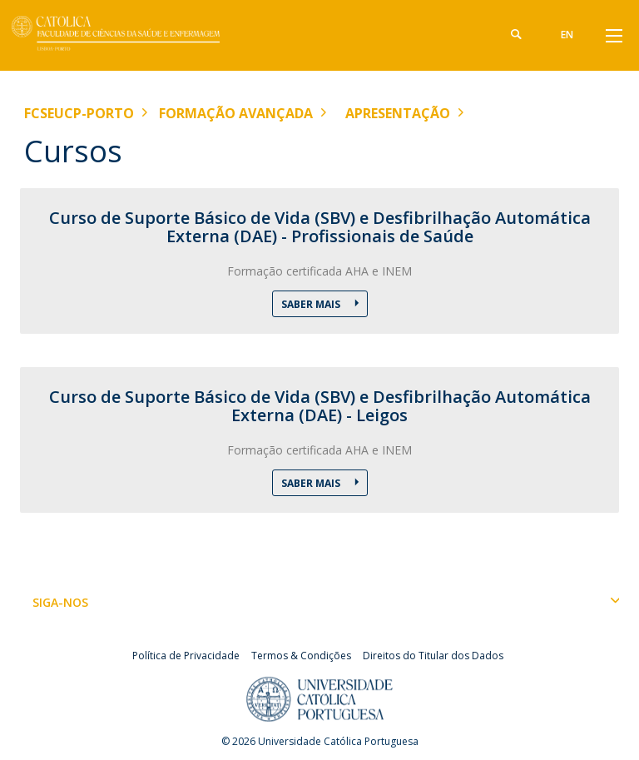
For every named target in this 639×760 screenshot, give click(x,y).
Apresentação (397, 113)
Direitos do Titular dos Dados (433, 655)
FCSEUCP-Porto (79, 113)
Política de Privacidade (186, 655)
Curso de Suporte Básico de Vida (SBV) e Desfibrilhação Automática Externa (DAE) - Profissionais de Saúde (320, 227)
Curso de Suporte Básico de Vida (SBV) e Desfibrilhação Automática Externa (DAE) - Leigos (320, 406)
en (567, 34)
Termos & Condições (301, 655)
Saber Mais (312, 304)
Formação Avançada (236, 113)
